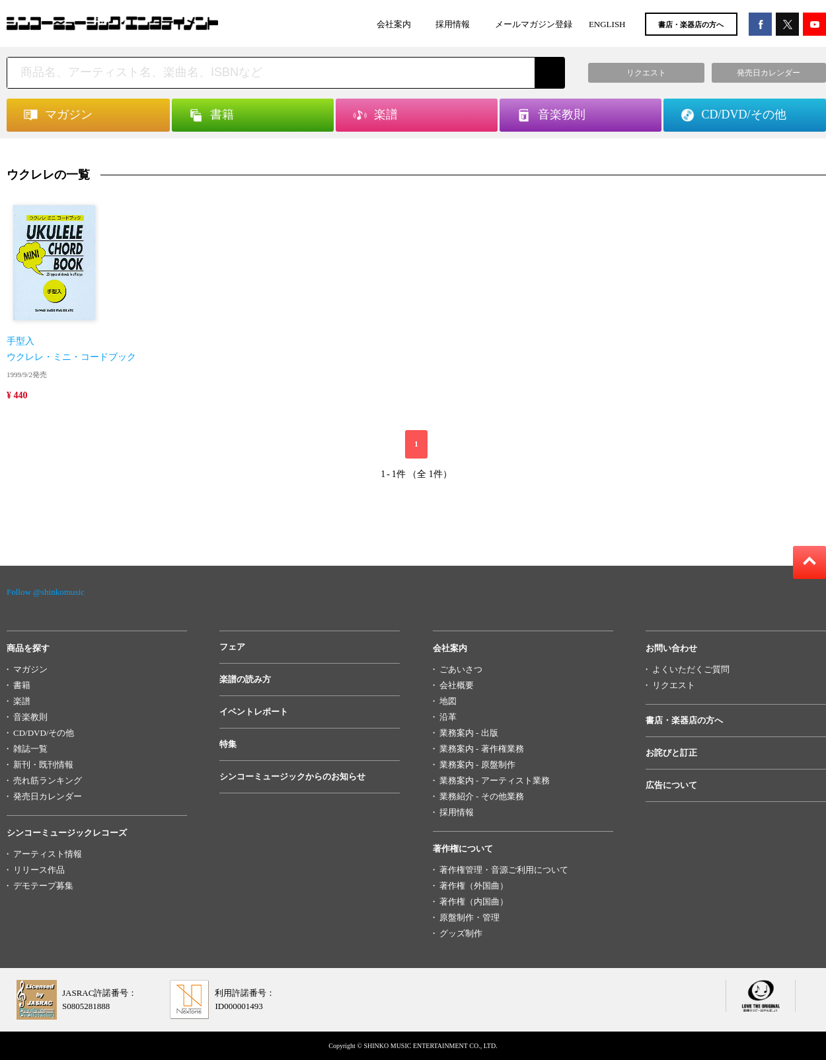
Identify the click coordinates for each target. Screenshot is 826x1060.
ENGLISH (607, 24)
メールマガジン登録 (533, 24)
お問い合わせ (671, 648)
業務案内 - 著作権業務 (481, 749)
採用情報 (452, 24)
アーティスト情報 (47, 854)
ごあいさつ (460, 669)
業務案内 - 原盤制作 (477, 765)
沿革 (448, 717)
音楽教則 (30, 717)
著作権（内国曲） (473, 901)
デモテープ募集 (43, 886)
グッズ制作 (460, 933)
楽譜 (21, 701)
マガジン (30, 669)
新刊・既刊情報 (43, 765)
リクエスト (673, 685)
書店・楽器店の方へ (691, 24)
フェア (232, 647)
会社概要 (456, 685)
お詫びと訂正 (671, 753)
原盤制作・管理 (469, 917)
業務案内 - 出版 (468, 733)
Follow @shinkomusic (46, 592)
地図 (448, 701)
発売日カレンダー (47, 796)
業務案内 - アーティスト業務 (494, 780)
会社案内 (394, 24)
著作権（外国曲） (473, 886)
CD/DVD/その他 (43, 733)
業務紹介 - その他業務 (481, 796)
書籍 (21, 685)
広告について (671, 785)
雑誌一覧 (30, 749)
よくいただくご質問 (691, 669)
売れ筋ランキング (47, 780)
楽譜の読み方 (245, 679)
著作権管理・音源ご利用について (503, 870)
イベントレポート (253, 712)
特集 (228, 744)
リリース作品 (39, 870)
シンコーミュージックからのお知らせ (292, 776)
